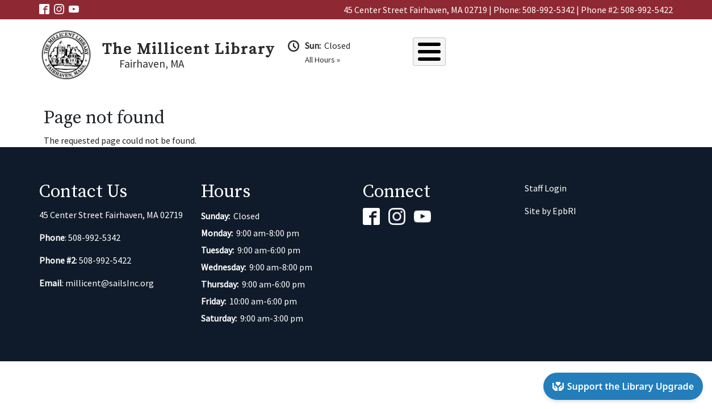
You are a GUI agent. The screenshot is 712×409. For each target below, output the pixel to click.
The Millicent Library (188, 49)
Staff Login (546, 188)
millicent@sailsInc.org (109, 283)
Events (539, 53)
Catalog (491, 53)
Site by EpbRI (550, 210)
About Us (439, 53)
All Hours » (322, 60)
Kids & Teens (645, 53)
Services (586, 53)
